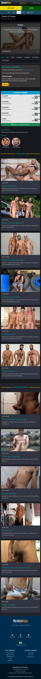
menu (36, 3)
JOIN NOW (11, 8)
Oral (23, 12)
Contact (30, 655)
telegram (28, 636)
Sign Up (5, 84)
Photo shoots (10, 653)
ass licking (35, 57)
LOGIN (31, 8)
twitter (21, 636)
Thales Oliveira (16, 147)
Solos (14, 12)
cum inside (5, 60)
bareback (27, 57)
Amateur (10, 660)
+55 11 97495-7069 (19, 673)
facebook (12, 636)
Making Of (30, 12)
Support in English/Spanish (20, 125)
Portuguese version (20, 645)
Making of (10, 656)
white (12, 57)
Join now (30, 653)
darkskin (19, 57)
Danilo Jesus (6, 147)
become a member (27, 70)
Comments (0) (6, 51)
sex (8, 57)
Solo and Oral (10, 655)
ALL (9, 12)
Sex (19, 12)
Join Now (22, 3)
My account (30, 656)
